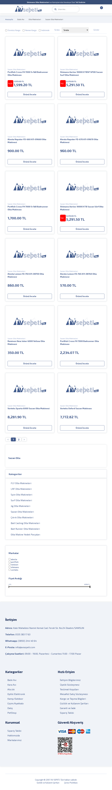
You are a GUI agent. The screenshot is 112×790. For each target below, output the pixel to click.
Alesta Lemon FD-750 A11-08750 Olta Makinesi (26, 275)
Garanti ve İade (68, 709)
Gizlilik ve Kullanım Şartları (74, 704)
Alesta (14, 560)
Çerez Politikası (71, 784)
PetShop (11, 714)
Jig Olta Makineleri (20, 507)
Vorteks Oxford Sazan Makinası (76, 408)
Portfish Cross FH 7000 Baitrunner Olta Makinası (79, 342)
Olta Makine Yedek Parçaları (25, 535)
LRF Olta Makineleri (21, 490)
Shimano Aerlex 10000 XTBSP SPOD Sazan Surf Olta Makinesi (81, 73)
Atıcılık (11, 690)
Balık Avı (20, 19)
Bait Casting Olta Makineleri (25, 524)
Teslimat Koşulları (69, 690)
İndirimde (45, 30)
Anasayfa (9, 19)
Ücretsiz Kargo (14, 30)
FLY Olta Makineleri (21, 484)
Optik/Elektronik (16, 695)
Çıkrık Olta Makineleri (22, 518)
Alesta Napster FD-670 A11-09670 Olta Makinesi (79, 140)
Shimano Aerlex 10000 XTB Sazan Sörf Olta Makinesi (81, 208)
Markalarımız (14, 741)
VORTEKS (14, 571)
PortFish (15, 563)
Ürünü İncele (29, 94)
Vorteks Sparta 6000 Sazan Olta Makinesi (29, 408)
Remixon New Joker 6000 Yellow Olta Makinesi (26, 342)
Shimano (15, 568)
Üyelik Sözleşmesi (69, 686)
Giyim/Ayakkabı (15, 704)
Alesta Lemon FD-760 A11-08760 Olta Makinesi (78, 275)
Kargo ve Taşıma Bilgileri (73, 700)
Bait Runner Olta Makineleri (25, 530)
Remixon (14, 566)
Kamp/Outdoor (15, 700)
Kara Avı (11, 686)
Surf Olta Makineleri (21, 501)
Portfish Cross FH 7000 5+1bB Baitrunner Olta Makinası (28, 73)
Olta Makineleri (35, 19)
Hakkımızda (13, 736)
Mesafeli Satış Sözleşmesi (74, 695)
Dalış (10, 709)
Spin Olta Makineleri (21, 495)
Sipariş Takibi (67, 714)
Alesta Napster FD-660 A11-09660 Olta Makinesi (27, 140)
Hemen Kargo (31, 30)
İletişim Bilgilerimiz (70, 681)
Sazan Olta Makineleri (54, 19)
